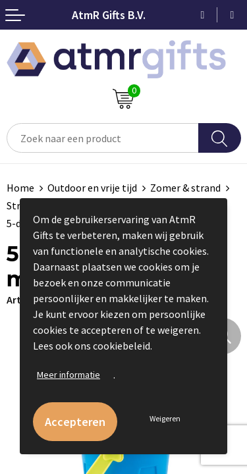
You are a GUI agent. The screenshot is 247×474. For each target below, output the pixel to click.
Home (20, 187)
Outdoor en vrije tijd (92, 187)
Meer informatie (68, 375)
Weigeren (165, 418)
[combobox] (103, 138)
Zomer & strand (185, 187)
